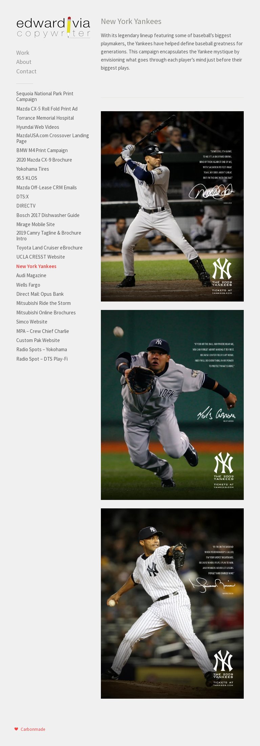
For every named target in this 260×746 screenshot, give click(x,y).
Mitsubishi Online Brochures (46, 312)
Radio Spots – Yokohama (41, 349)
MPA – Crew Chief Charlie (42, 331)
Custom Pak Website (38, 340)
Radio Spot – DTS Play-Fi (42, 359)
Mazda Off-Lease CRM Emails (46, 187)
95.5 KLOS (26, 178)
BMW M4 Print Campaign (42, 150)
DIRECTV (26, 206)
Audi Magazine (31, 275)
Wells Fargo (28, 285)
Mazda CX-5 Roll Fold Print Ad (47, 109)
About (23, 62)
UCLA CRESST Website (40, 257)
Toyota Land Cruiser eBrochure (49, 247)
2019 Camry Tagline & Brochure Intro (48, 235)
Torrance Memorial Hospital (45, 118)
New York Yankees (36, 266)
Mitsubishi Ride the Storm (43, 303)
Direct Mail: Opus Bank (40, 294)
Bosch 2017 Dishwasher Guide (48, 215)
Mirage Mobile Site (35, 224)
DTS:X (22, 196)
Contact (26, 71)
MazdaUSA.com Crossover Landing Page (52, 138)
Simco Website (31, 321)
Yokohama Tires (32, 169)
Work (22, 52)
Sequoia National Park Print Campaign (44, 96)
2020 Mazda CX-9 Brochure (44, 160)
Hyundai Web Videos (37, 127)
